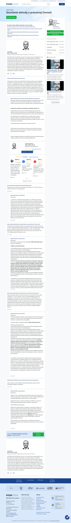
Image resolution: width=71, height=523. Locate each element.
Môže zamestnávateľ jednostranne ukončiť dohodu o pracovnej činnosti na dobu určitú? (24, 29)
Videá (38, 505)
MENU (62, 4)
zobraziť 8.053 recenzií (36, 149)
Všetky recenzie (27, 181)
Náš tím (38, 499)
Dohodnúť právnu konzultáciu (39, 512)
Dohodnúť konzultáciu (55, 31)
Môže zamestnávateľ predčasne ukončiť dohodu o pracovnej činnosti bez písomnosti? (23, 32)
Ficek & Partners (39, 520)
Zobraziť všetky (55, 102)
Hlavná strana (39, 497)
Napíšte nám (52, 1)
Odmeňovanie (39, 503)
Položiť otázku (11, 17)
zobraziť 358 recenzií (58, 507)
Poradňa (40, 480)
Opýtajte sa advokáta (27, 152)
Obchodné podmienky (54, 520)
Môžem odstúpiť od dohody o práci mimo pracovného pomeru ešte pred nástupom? (22, 36)
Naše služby (39, 500)
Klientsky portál (61, 1)
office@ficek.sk (35, 1)
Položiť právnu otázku (39, 514)
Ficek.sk (12, 516)
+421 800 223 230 (44, 1)
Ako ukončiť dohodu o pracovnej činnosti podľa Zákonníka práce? (21, 26)
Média (38, 506)
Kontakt (38, 509)
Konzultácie (30, 480)
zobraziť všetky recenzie (33, 157)
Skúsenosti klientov (39, 502)
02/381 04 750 (12, 513)
